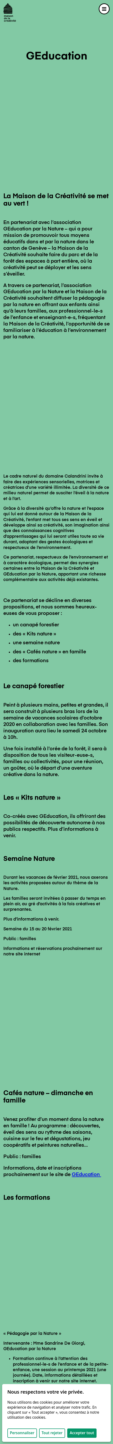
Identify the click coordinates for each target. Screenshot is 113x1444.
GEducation (86, 855)
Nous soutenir (18, 1375)
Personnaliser (22, 1432)
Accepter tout (82, 1432)
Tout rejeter (51, 1432)
